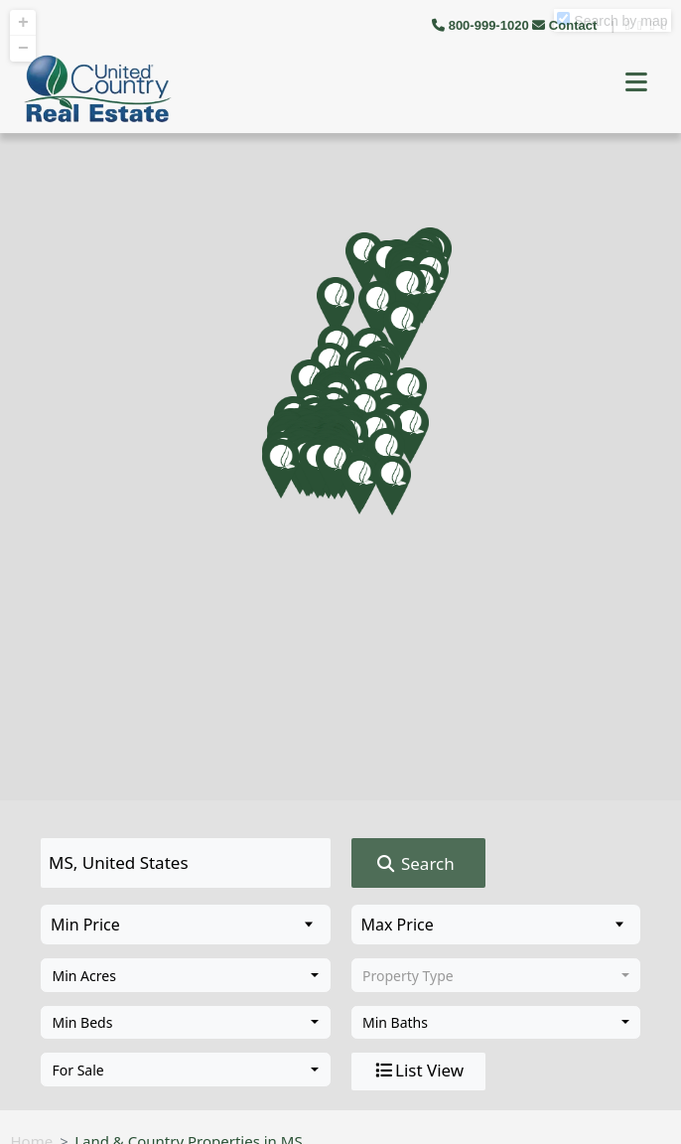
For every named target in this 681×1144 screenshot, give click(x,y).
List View (418, 1070)
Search (414, 864)
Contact (566, 25)
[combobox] (186, 975)
